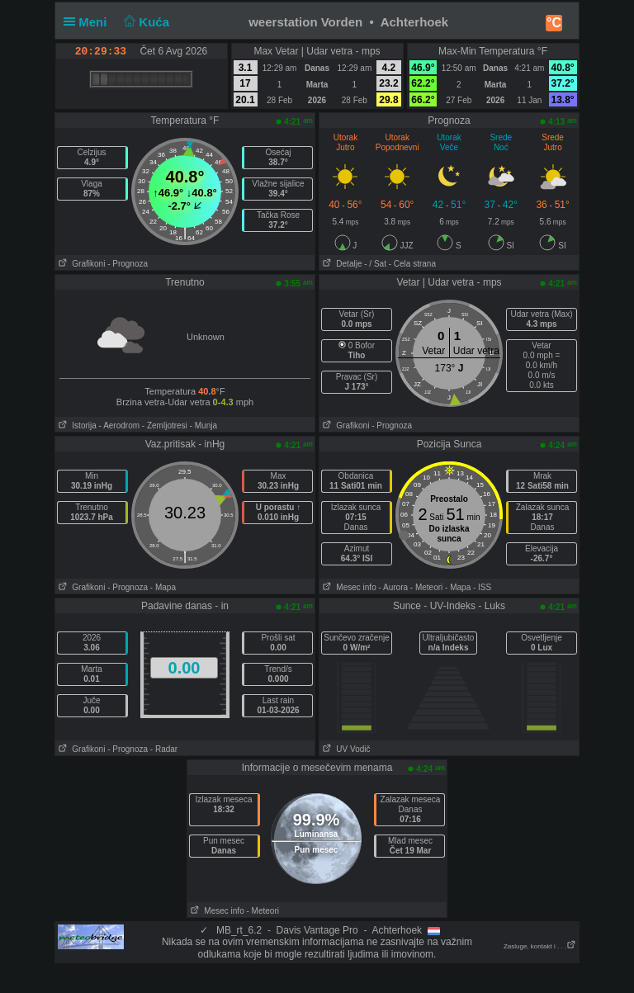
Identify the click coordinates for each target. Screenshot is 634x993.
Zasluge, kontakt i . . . (540, 946)
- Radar (163, 749)
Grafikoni (80, 263)
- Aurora (393, 587)
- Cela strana (412, 263)
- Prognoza (127, 263)
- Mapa (163, 587)
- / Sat (375, 263)
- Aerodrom (119, 425)
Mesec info (347, 587)
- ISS (482, 587)
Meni (89, 22)
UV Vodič (344, 749)
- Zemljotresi (164, 425)
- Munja (203, 425)
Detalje (340, 263)
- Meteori (426, 587)
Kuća (145, 22)
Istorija (76, 425)
